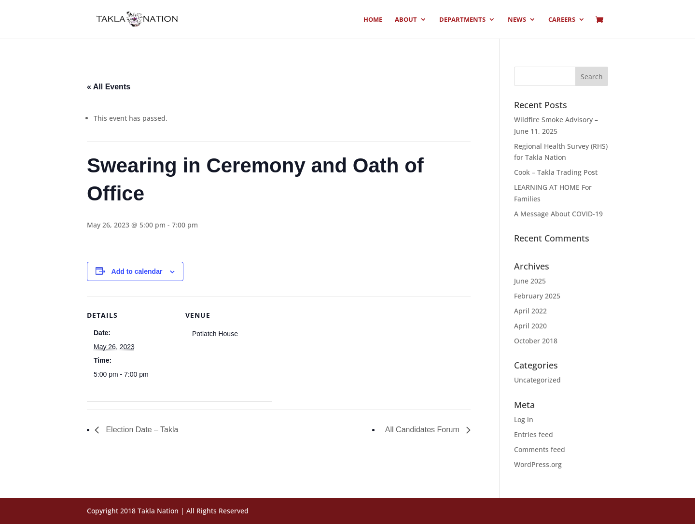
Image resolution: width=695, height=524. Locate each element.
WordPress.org (538, 464)
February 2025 (537, 295)
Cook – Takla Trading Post (556, 172)
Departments (462, 20)
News (517, 20)
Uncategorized (537, 379)
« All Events (108, 87)
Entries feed (533, 434)
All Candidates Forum (423, 429)
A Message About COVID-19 (558, 213)
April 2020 (530, 325)
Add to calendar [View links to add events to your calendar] (137, 271)
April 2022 (530, 310)
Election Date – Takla (141, 429)
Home (372, 20)
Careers (561, 20)
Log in (523, 419)
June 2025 (530, 280)
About (406, 20)
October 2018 (535, 340)
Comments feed (539, 449)
